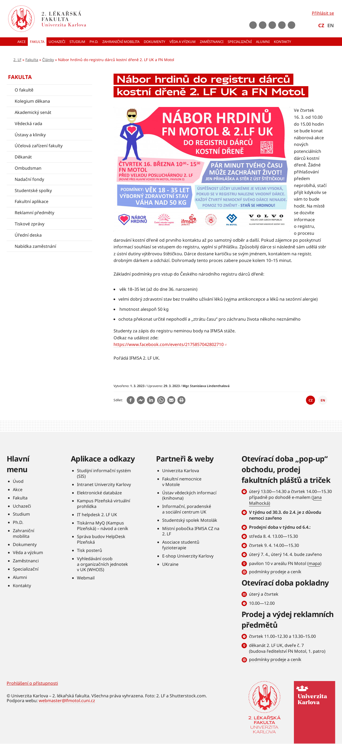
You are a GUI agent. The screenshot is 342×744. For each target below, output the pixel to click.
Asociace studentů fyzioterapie (180, 545)
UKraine (170, 564)
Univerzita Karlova (180, 471)
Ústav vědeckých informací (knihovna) (189, 495)
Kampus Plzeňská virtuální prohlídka (103, 503)
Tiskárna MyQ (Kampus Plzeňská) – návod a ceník (102, 525)
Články (48, 59)
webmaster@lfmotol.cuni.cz (67, 700)
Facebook (253, 25)
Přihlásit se (323, 13)
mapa (314, 563)
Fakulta (31, 59)
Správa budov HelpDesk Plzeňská (101, 539)
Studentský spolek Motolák (189, 520)
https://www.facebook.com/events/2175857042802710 (169, 344)
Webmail (86, 578)
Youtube (262, 25)
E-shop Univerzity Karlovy (187, 556)
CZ (321, 25)
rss (291, 25)
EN (330, 25)
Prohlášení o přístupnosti (32, 683)
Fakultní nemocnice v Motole (181, 481)
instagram (272, 25)
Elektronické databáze (99, 493)
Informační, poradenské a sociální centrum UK (186, 509)
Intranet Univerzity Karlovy (104, 484)
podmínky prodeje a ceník (275, 572)
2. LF (17, 59)
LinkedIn (282, 25)
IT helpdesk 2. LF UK (97, 515)
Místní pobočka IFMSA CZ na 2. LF (190, 531)
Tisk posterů (89, 550)
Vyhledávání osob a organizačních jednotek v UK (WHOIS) (102, 564)
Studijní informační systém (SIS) (104, 473)
